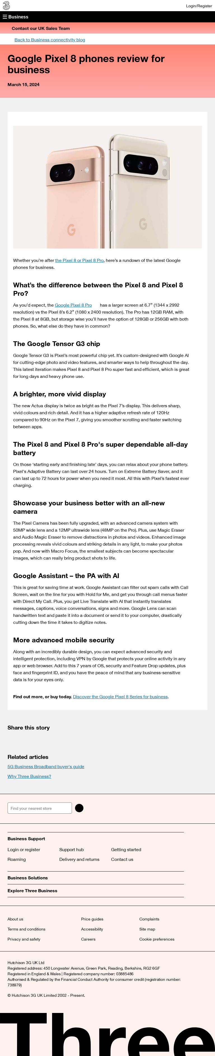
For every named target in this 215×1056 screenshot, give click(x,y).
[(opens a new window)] (13, 739)
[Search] (79, 808)
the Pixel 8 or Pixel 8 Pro (79, 260)
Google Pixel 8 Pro (77, 305)
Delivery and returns (79, 859)
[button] (107, 16)
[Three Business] (6, 5)
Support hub (71, 849)
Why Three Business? (29, 776)
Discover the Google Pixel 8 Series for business (120, 696)
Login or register (24, 849)
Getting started (126, 849)
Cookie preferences (156, 939)
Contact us (122, 859)
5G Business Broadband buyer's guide (46, 766)
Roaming (17, 859)
